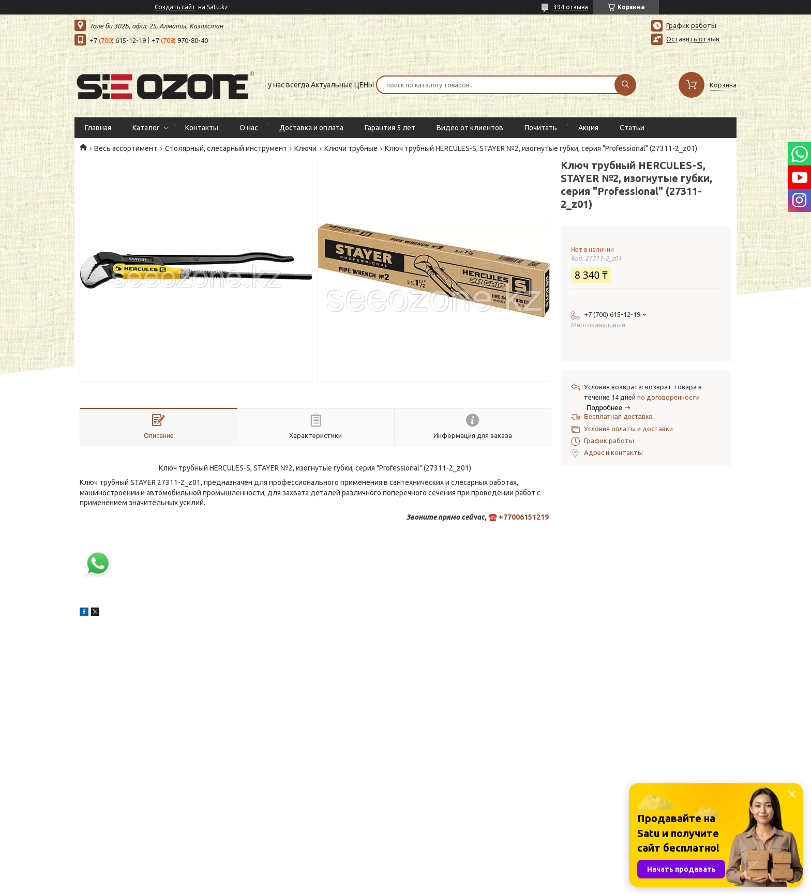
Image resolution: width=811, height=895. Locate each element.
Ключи (305, 148)
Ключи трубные (351, 148)
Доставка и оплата (311, 127)
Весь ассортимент (125, 148)
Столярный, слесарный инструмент (226, 148)
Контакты (201, 127)
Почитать (540, 127)
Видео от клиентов (470, 127)
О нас (248, 127)
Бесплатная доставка (618, 416)
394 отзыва (570, 7)
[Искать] (625, 85)
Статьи (632, 127)
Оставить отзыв (692, 38)
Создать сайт (175, 7)
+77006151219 (524, 517)
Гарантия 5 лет (390, 127)
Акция (588, 127)
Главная (98, 127)
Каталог (146, 127)
